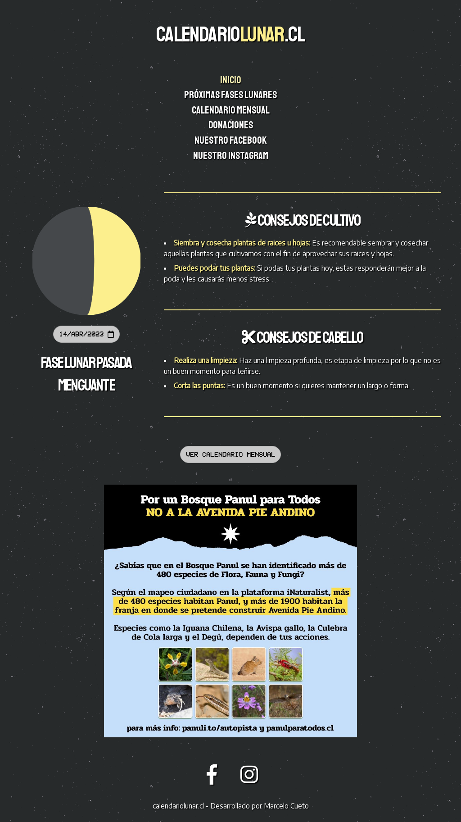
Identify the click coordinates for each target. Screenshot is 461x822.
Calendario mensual (231, 110)
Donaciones (231, 125)
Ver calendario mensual (230, 454)
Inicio (231, 80)
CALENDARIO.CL (230, 34)
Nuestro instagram (231, 156)
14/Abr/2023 (86, 334)
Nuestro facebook (231, 140)
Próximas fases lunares (231, 95)
